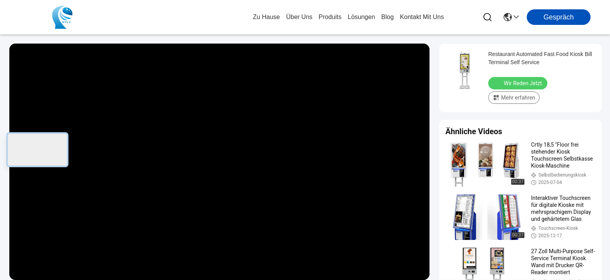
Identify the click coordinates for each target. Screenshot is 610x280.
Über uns (299, 17)
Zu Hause (266, 17)
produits (330, 17)
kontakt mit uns (422, 17)
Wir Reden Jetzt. (518, 83)
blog (387, 17)
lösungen (361, 17)
